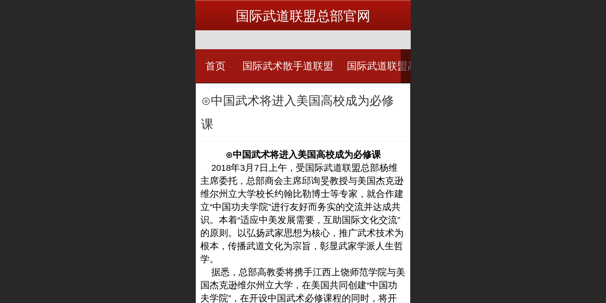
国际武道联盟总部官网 (303, 16)
